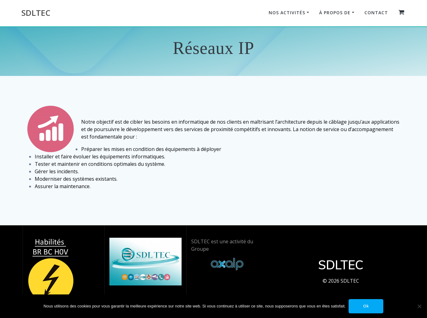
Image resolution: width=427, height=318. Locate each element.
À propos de (334, 12)
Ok (366, 306)
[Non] (419, 306)
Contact (376, 12)
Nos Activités (287, 12)
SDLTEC (36, 13)
